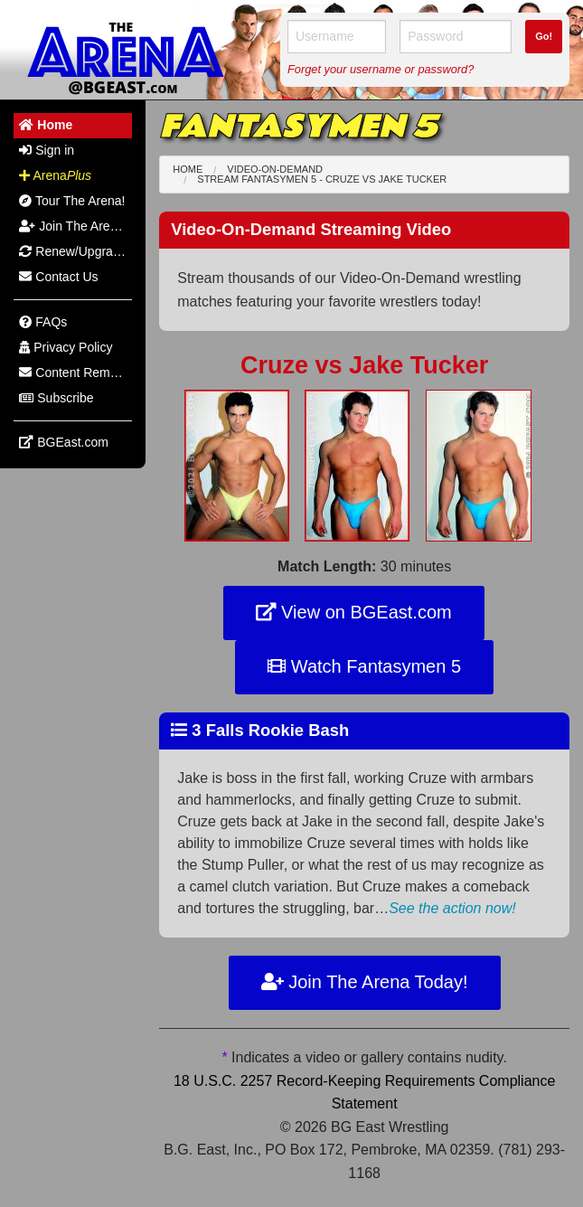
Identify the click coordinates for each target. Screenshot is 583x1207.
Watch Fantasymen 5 (364, 666)
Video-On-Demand (275, 169)
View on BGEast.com (354, 612)
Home (187, 169)
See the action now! (452, 908)
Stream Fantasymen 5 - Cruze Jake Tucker (322, 179)
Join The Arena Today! (364, 982)
